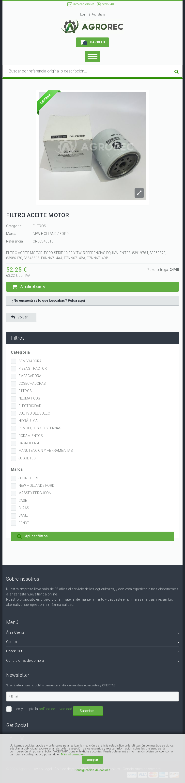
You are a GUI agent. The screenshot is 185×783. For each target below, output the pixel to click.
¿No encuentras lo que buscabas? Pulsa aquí (48, 300)
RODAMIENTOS (30, 436)
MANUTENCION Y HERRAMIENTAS (45, 450)
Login (84, 14)
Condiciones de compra (92, 661)
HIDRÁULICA (28, 421)
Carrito (92, 642)
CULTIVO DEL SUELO (34, 413)
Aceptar (92, 760)
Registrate (98, 14)
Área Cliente (92, 633)
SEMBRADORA (30, 361)
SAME (23, 515)
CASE (22, 501)
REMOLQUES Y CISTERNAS (39, 428)
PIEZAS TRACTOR (32, 368)
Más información (73, 754)
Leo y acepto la (43, 709)
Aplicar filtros (32, 536)
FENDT (24, 523)
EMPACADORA (29, 376)
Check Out (92, 652)
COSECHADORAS (32, 383)
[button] (92, 42)
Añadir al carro (28, 286)
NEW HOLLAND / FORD (36, 485)
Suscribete (88, 711)
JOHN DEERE (28, 478)
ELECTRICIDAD (29, 406)
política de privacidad (55, 709)
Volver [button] (19, 317)
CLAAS (23, 508)
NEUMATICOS (29, 398)
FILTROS (25, 391)
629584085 (107, 4)
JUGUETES (27, 458)
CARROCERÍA (28, 443)
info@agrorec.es (80, 4)
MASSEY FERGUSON (34, 493)
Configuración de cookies (92, 770)
